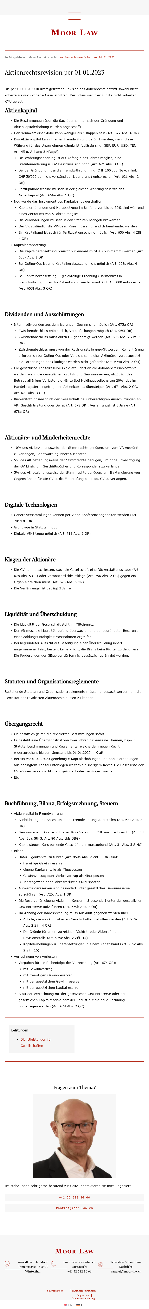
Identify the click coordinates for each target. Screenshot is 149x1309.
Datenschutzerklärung (83, 1298)
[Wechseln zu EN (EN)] (68, 1305)
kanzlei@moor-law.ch (74, 1208)
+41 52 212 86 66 (74, 1197)
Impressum (83, 1295)
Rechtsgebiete (15, 57)
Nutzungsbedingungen (84, 1290)
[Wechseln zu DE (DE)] (80, 1305)
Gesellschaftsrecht (43, 57)
